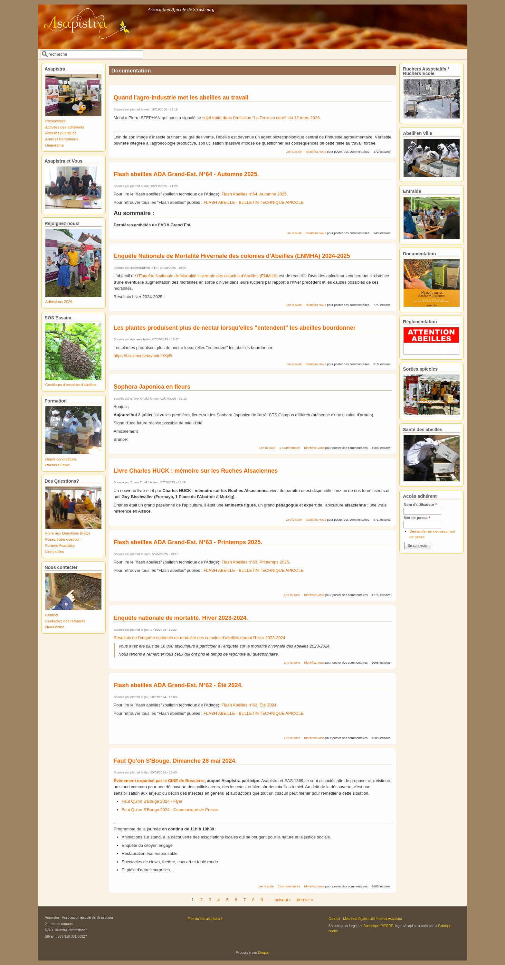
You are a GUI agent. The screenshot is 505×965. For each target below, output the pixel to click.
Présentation (56, 121)
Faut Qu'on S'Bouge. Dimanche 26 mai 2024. (175, 761)
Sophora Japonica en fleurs (152, 386)
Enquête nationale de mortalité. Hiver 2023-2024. (181, 618)
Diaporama (54, 145)
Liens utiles (54, 551)
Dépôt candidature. (61, 459)
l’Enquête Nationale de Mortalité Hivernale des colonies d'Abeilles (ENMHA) (207, 275)
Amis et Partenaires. (62, 139)
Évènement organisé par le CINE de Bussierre (159, 780)
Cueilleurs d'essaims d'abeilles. (71, 385)
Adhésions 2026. (59, 301)
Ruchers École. (58, 465)
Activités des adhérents (64, 127)
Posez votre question (63, 539)
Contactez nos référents (65, 621)
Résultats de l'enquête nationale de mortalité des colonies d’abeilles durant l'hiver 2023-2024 (199, 637)
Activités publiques (61, 133)
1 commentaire (289, 447)
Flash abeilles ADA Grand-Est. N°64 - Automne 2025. (186, 174)
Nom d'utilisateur (420, 504)
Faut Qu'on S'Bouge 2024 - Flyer (152, 801)
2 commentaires (289, 886)
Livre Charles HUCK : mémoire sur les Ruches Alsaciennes (196, 471)
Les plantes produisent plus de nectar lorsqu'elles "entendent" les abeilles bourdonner (235, 328)
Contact (51, 615)
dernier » (305, 899)
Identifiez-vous (316, 151)
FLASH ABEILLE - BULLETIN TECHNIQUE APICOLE (253, 202)
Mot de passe (417, 518)
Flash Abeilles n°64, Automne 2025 (254, 194)
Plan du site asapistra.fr (205, 919)
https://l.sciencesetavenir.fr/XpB (143, 355)
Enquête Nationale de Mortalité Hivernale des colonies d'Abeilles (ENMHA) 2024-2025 (232, 256)
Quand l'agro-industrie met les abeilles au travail (181, 97)
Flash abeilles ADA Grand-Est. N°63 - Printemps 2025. (188, 542)
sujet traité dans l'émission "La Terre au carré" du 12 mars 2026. (261, 117)
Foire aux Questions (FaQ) (67, 533)
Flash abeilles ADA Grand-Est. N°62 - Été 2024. (178, 685)
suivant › (283, 899)
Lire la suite (294, 151)
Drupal (263, 952)
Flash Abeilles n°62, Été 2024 (249, 705)
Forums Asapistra (60, 545)
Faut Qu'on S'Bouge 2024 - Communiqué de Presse (170, 809)
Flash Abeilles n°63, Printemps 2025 (255, 562)
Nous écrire (55, 627)
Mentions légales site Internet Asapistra (372, 919)
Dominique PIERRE (378, 926)
